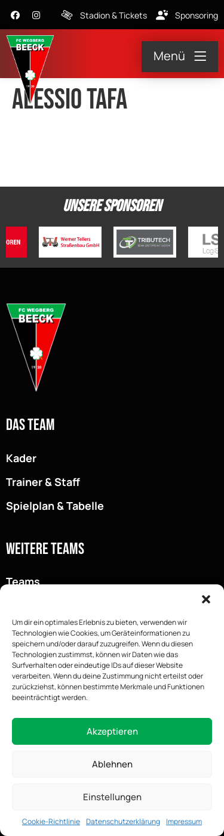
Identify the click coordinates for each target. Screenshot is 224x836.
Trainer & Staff (43, 482)
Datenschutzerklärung (123, 821)
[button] (206, 599)
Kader (21, 458)
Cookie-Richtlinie (51, 821)
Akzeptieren (112, 731)
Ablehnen (112, 764)
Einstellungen (112, 797)
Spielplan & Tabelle (55, 505)
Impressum (184, 821)
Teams (23, 581)
